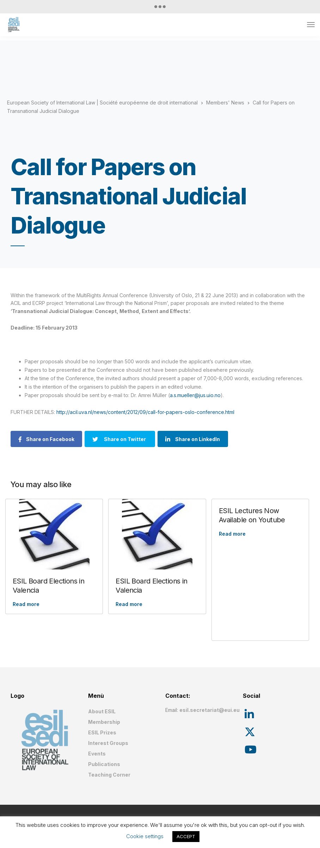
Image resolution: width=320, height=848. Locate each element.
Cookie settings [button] (145, 836)
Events (97, 754)
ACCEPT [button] (186, 836)
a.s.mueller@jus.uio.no (195, 395)
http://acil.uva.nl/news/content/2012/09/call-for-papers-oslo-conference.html (145, 412)
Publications (104, 764)
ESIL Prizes (102, 732)
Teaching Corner (109, 775)
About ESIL (102, 711)
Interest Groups (108, 743)
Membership (104, 722)
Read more (26, 604)
